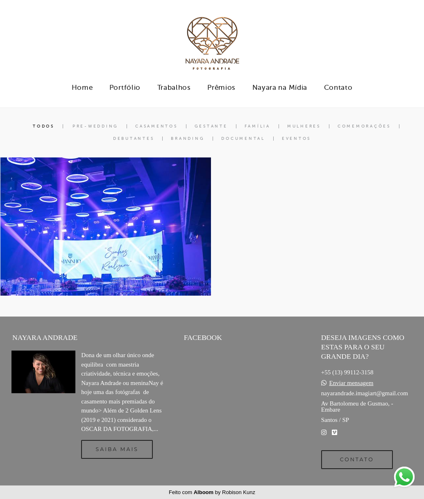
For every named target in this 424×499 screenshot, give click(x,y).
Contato (338, 87)
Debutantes (133, 139)
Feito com (212, 492)
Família (257, 126)
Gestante (211, 126)
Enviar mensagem (351, 383)
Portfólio (125, 87)
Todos (43, 126)
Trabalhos (174, 87)
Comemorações (364, 126)
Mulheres (304, 126)
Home (82, 87)
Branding (187, 139)
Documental (243, 139)
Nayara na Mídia (280, 87)
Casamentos (156, 126)
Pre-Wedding (95, 126)
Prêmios (221, 87)
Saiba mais (117, 449)
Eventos (296, 139)
